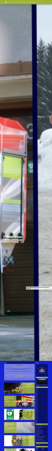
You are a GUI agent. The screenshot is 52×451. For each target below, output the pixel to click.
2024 (37, 393)
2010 (37, 414)
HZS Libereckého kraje (39, 427)
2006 (37, 420)
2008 (37, 417)
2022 (37, 396)
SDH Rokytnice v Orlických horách (40, 436)
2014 (37, 408)
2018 (37, 402)
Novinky (9, 401)
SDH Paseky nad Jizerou (39, 433)
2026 (37, 390)
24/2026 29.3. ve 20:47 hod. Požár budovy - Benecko (27, 384)
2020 (37, 399)
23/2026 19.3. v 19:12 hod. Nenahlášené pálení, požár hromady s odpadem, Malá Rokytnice (9, 398)
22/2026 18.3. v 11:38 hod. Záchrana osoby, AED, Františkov (27, 410)
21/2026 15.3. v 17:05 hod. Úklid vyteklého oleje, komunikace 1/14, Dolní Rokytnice (9, 424)
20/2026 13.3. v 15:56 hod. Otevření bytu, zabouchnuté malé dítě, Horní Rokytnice (28, 437)
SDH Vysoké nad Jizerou (39, 430)
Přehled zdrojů (38, 444)
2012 (37, 411)
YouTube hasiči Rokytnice (39, 439)
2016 (37, 405)
